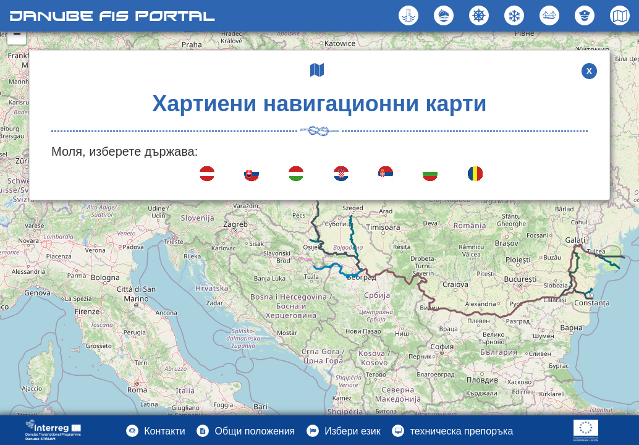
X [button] (589, 71)
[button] (551, 15)
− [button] (17, 35)
